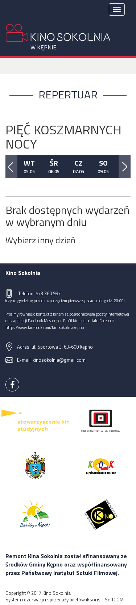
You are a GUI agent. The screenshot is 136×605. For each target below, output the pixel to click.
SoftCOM (114, 599)
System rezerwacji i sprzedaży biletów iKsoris (52, 599)
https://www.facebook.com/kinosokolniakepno (44, 327)
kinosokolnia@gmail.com (59, 360)
